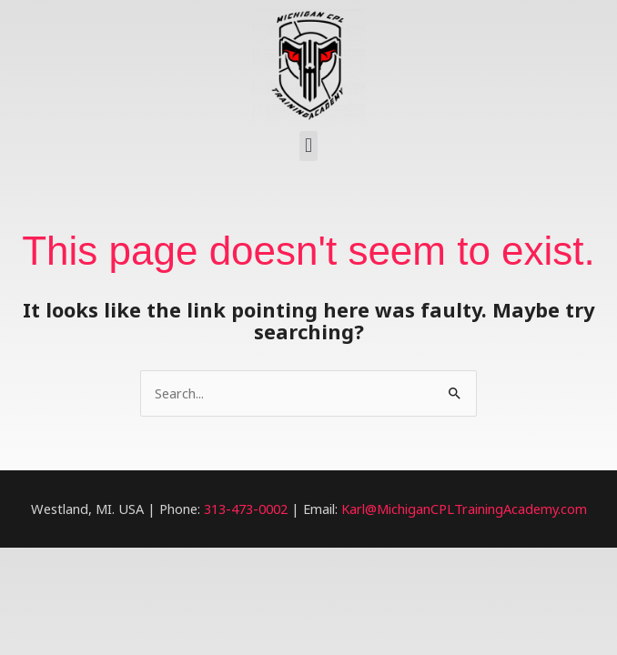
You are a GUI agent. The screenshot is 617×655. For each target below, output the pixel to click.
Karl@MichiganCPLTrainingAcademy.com (464, 508)
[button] (308, 146)
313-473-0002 (246, 508)
